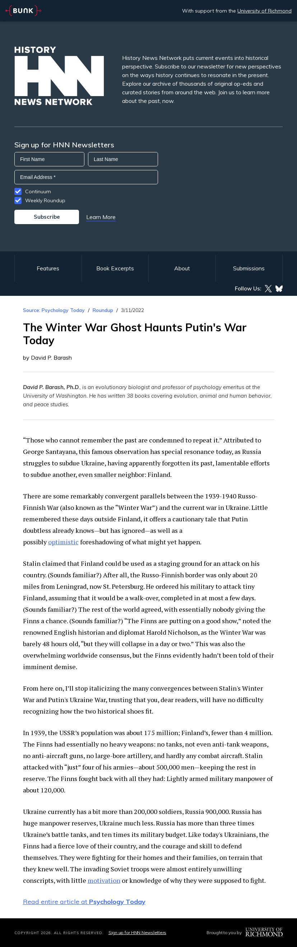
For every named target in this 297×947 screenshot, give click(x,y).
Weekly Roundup (45, 200)
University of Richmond (264, 11)
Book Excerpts (115, 268)
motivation (104, 880)
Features (48, 268)
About (182, 268)
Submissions (249, 268)
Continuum (38, 191)
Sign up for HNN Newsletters (137, 932)
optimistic (63, 542)
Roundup (103, 310)
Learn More (101, 217)
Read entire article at (84, 902)
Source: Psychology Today (54, 310)
